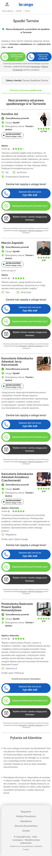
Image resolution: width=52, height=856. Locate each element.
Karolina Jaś (9, 114)
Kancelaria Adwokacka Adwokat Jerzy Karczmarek (17, 361)
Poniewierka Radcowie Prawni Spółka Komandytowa (17, 607)
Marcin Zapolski (12, 243)
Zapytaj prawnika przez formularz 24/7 (30, 206)
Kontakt (26, 831)
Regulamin (35, 67)
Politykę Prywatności (35, 230)
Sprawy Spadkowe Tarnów (35, 80)
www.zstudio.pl (27, 846)
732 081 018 (42, 59)
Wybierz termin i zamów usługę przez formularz (30, 218)
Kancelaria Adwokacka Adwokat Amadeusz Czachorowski (17, 477)
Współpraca (26, 821)
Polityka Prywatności (26, 816)
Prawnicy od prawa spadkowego (26, 90)
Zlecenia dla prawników (26, 826)
